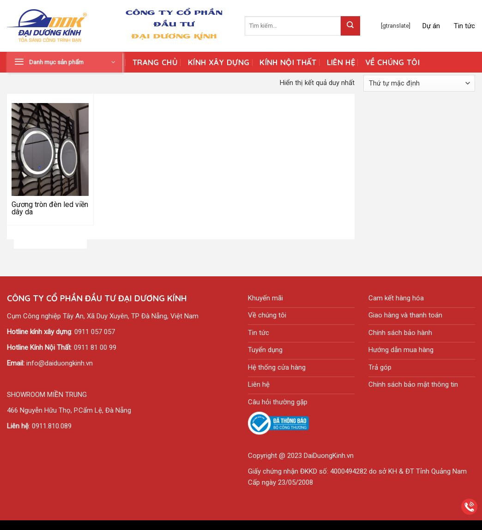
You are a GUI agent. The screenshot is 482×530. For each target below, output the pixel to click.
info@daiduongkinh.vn (59, 363)
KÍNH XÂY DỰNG (218, 62)
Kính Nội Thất (287, 62)
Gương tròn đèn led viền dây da (50, 208)
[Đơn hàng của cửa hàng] (419, 83)
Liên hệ (341, 62)
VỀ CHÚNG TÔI (392, 62)
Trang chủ (155, 62)
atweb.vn (284, 525)
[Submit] (350, 26)
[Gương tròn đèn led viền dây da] (50, 149)
